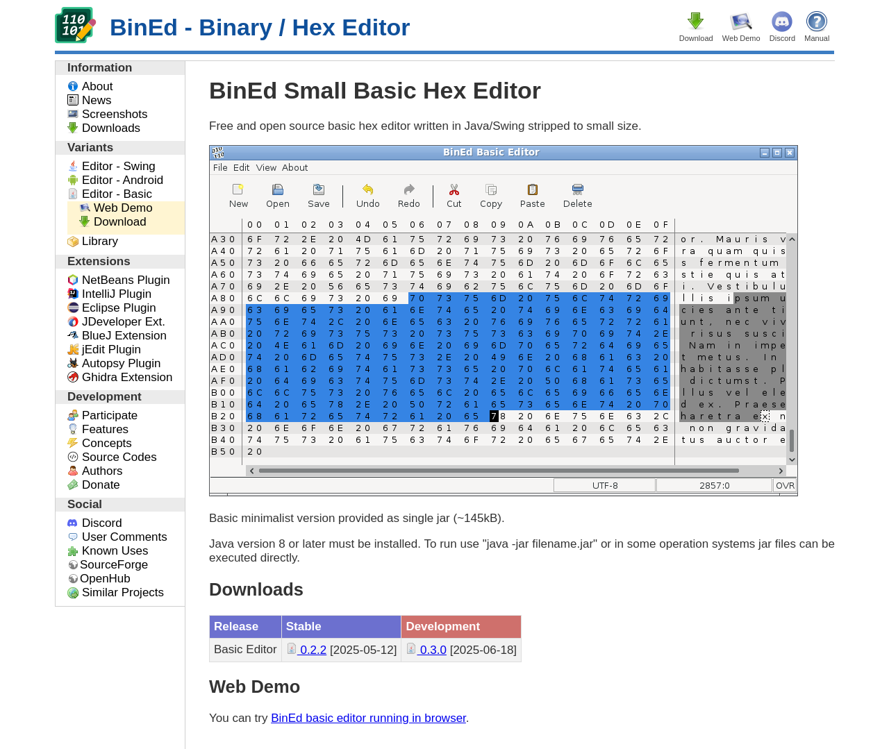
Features (105, 429)
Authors (102, 471)
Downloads (111, 128)
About (97, 86)
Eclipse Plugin (119, 307)
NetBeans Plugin (126, 280)
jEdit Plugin (111, 349)
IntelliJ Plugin (116, 294)
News (97, 100)
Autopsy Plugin (121, 363)
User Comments (124, 537)
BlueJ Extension (124, 335)
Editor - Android (122, 180)
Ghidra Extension (127, 377)
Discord (782, 38)
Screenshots (115, 114)
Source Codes (119, 457)
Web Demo (741, 38)
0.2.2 (306, 650)
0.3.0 (426, 650)
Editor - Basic (117, 194)
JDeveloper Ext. (123, 321)
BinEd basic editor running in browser (368, 718)
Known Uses (115, 550)
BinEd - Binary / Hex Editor (232, 27)
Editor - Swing (119, 166)
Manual (816, 38)
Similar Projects (123, 592)
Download (696, 38)
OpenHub (105, 578)
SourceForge (114, 564)
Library (100, 241)
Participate (110, 415)
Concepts (107, 443)
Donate (101, 484)
